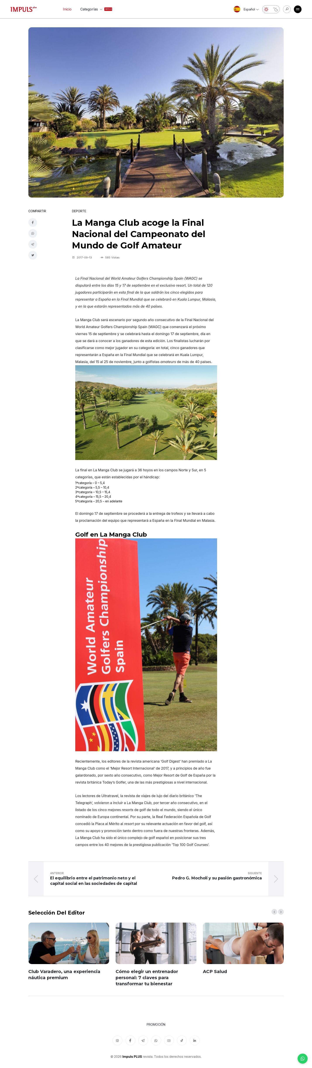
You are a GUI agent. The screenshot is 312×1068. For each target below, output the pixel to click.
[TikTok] (182, 1040)
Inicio (67, 9)
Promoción (156, 1024)
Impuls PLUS (132, 1056)
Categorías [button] (92, 9)
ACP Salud (215, 971)
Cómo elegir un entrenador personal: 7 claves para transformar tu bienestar (147, 977)
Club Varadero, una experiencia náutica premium (64, 974)
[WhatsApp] (303, 1059)
